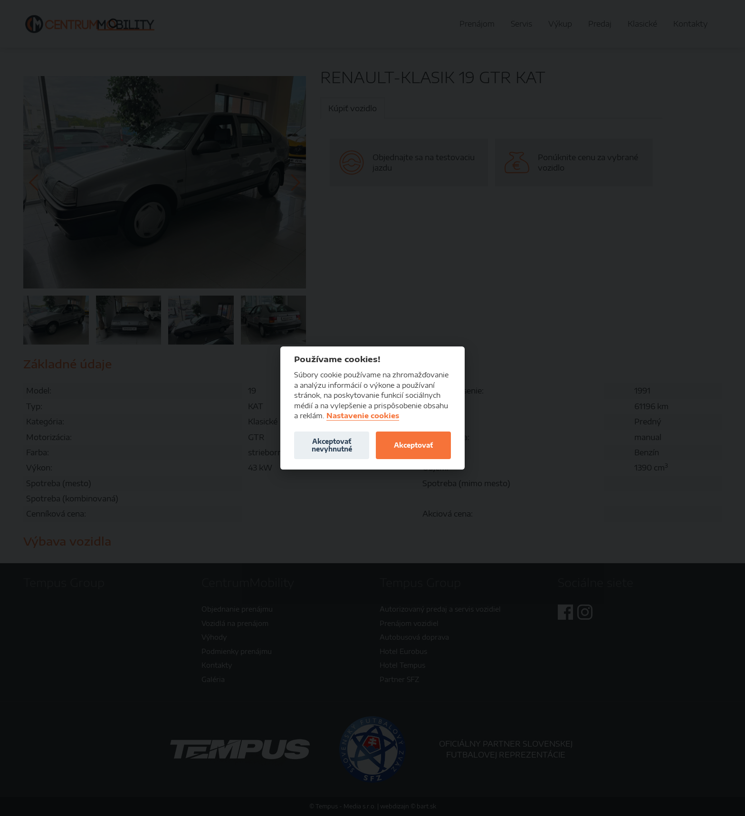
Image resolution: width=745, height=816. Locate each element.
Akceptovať (413, 445)
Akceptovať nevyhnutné (332, 445)
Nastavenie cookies (362, 416)
